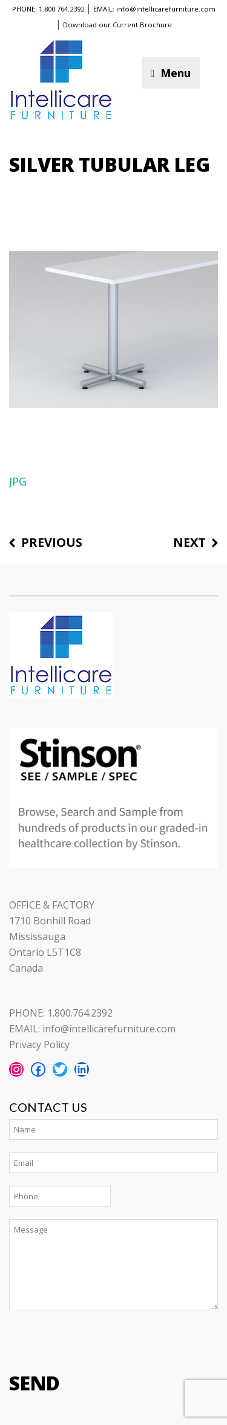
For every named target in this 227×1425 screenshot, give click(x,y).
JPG (18, 481)
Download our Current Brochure (117, 24)
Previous (51, 542)
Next (189, 542)
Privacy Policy (39, 1044)
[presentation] (101, 1340)
